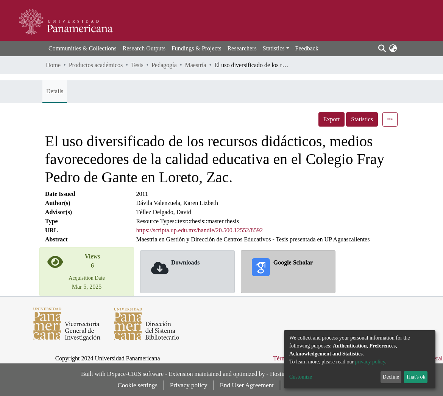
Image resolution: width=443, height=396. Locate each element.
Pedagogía (164, 65)
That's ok (415, 377)
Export (331, 119)
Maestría (195, 65)
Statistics (362, 119)
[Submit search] (382, 48)
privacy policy (370, 362)
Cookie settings (138, 385)
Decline (391, 377)
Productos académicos (96, 65)
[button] (393, 48)
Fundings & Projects (197, 48)
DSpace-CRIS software (135, 374)
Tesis (137, 65)
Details (54, 91)
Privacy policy (188, 385)
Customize (300, 377)
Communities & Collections (82, 48)
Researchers (241, 48)
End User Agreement (247, 385)
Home (53, 65)
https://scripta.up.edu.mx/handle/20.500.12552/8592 (199, 230)
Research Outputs (144, 48)
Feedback (306, 48)
